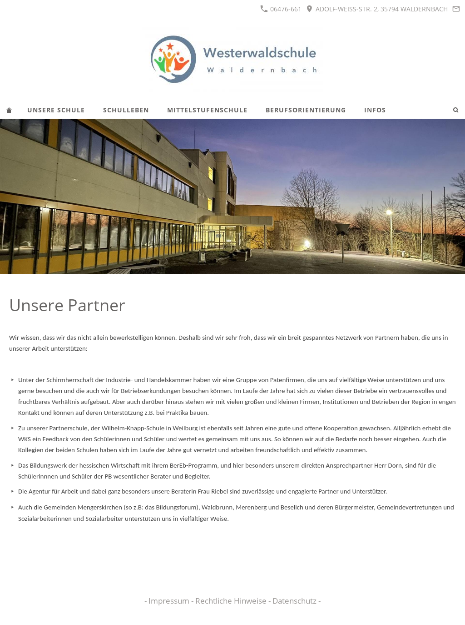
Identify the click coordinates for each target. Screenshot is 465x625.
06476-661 (281, 9)
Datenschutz (295, 600)
